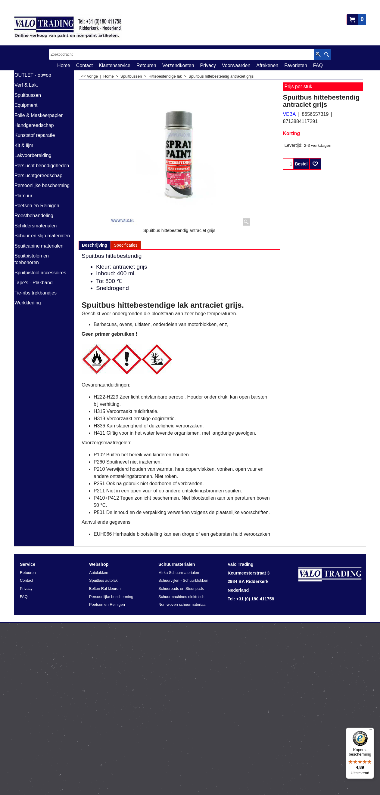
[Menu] (370, 731)
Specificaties (126, 245)
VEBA (289, 114)
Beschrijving (94, 245)
